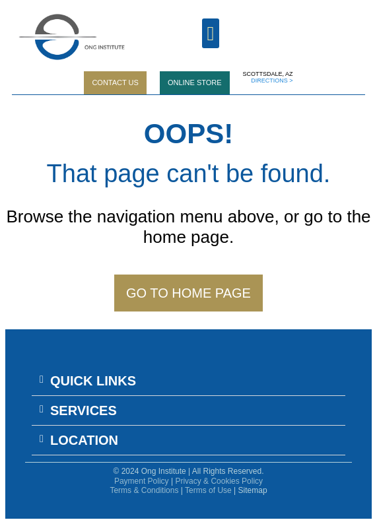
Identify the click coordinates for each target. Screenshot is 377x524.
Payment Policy (141, 481)
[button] (188, 381)
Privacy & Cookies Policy (219, 481)
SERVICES (83, 410)
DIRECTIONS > (271, 80)
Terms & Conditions (144, 490)
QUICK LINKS (93, 381)
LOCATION (84, 440)
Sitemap (252, 490)
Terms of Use (208, 490)
